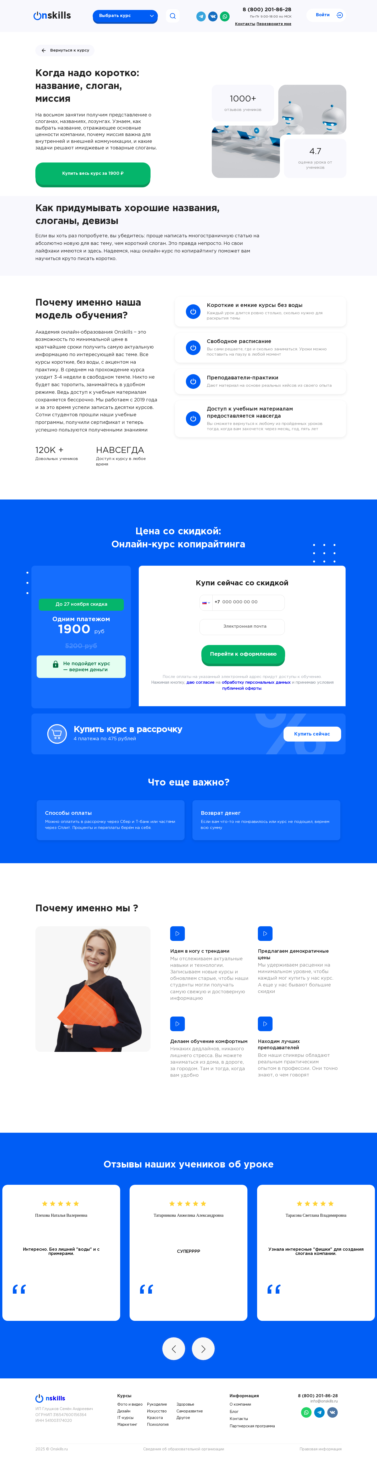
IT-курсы (125, 1417)
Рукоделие (157, 1404)
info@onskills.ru (324, 1401)
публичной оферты (241, 688)
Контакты (245, 24)
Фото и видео (130, 1404)
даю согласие (200, 682)
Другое (183, 1417)
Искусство (157, 1411)
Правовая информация (321, 1449)
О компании (240, 1404)
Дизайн (123, 1411)
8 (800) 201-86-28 (267, 9)
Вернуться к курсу (65, 50)
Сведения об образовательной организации (183, 1449)
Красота (155, 1417)
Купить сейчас (301, 734)
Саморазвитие (189, 1411)
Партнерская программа (252, 1426)
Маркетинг (127, 1424)
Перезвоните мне (274, 24)
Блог (234, 1411)
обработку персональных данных (256, 682)
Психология (158, 1424)
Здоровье (185, 1404)
